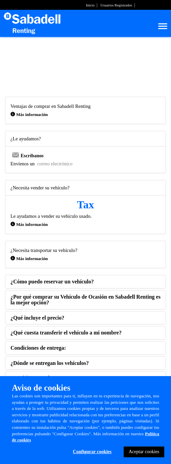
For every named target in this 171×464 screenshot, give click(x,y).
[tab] (85, 281)
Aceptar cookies (144, 451)
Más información (32, 114)
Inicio (90, 5)
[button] (52, 281)
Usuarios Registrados (116, 5)
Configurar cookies (92, 451)
